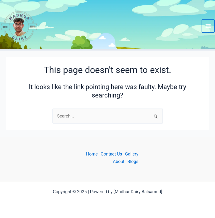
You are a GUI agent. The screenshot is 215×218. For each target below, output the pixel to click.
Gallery (131, 154)
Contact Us (111, 154)
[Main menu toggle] (208, 26)
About (119, 161)
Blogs (132, 161)
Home (92, 154)
